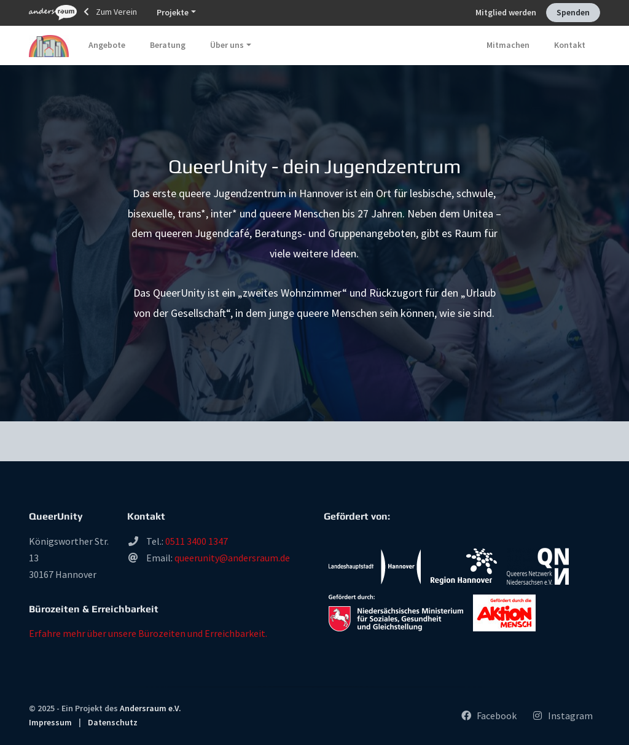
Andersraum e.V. (150, 708)
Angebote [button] (106, 44)
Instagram (562, 715)
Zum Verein (83, 12)
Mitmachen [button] (507, 44)
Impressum (50, 722)
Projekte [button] (173, 12)
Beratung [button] (168, 44)
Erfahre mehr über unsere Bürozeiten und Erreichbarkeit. (148, 633)
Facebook (488, 715)
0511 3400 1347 (196, 541)
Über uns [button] (227, 44)
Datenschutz (113, 722)
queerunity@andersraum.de (232, 558)
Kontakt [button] (569, 44)
